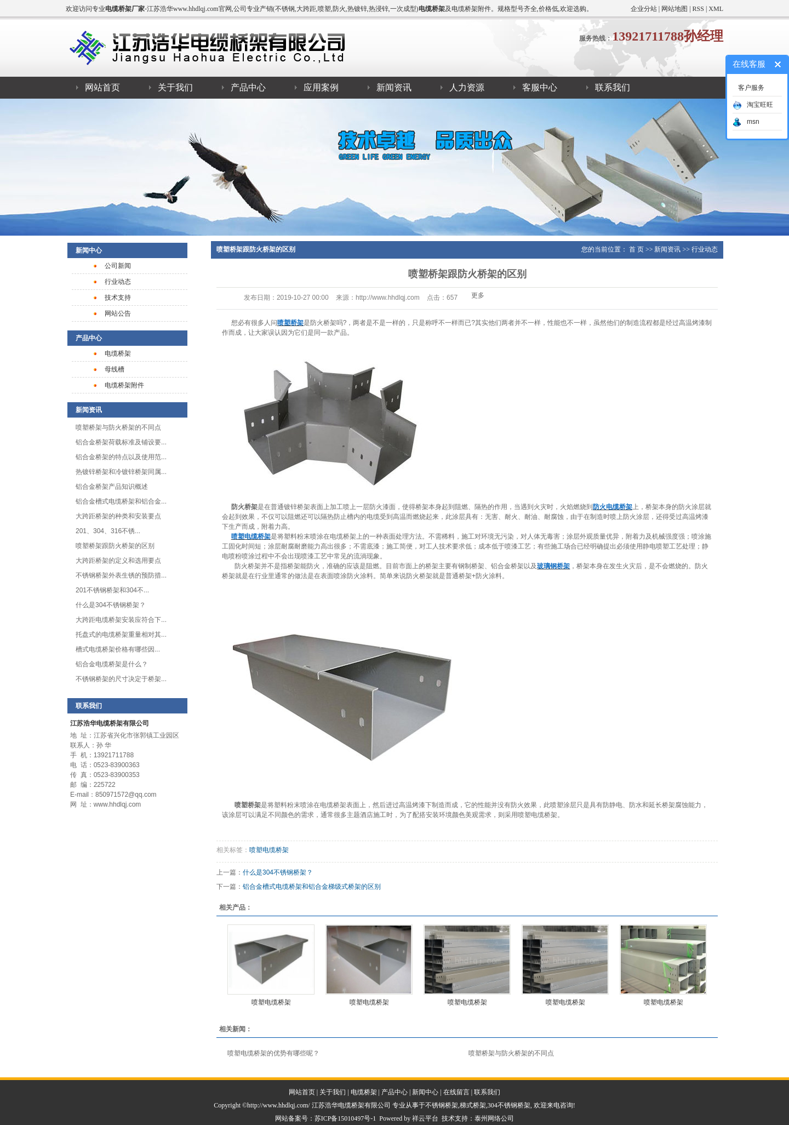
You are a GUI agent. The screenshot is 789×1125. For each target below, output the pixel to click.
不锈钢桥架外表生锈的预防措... (121, 575)
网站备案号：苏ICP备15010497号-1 (325, 1118)
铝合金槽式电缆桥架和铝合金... (121, 501)
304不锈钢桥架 (509, 1105)
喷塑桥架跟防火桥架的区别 (115, 546)
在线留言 (456, 1092)
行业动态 (118, 281)
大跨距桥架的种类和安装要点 (118, 516)
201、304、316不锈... (108, 531)
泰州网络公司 (494, 1118)
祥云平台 (425, 1118)
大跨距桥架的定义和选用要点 (118, 560)
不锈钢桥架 (441, 1105)
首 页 (636, 249)
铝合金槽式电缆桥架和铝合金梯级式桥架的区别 (312, 886)
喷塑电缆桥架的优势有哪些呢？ (273, 1053)
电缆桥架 (118, 353)
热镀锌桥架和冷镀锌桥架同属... (121, 472)
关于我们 (175, 87)
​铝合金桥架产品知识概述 (112, 486)
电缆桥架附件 (124, 385)
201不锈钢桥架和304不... (112, 590)
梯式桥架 (473, 1105)
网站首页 (102, 87)
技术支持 (118, 297)
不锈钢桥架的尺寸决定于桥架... (121, 679)
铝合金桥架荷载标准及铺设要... (121, 442)
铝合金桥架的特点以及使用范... (121, 457)
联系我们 (612, 87)
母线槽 (114, 369)
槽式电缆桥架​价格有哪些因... (118, 649)
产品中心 (248, 87)
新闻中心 (425, 1092)
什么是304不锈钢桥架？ (111, 605)
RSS (698, 9)
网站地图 (674, 9)
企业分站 (644, 9)
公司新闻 (118, 266)
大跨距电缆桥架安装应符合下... (121, 620)
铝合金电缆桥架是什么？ (112, 664)
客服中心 (539, 87)
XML (715, 9)
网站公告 (118, 313)
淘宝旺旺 (753, 104)
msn (746, 121)
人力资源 (466, 87)
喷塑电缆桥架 (269, 850)
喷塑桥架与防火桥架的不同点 (118, 427)
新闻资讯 (393, 87)
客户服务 (751, 88)
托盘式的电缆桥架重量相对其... (121, 634)
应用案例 (321, 87)
